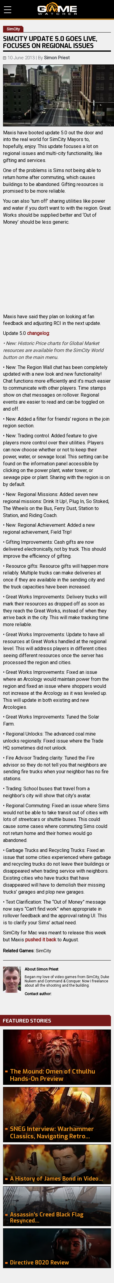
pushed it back (40, 940)
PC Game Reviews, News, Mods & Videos (57, 8)
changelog (38, 333)
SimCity (43, 951)
